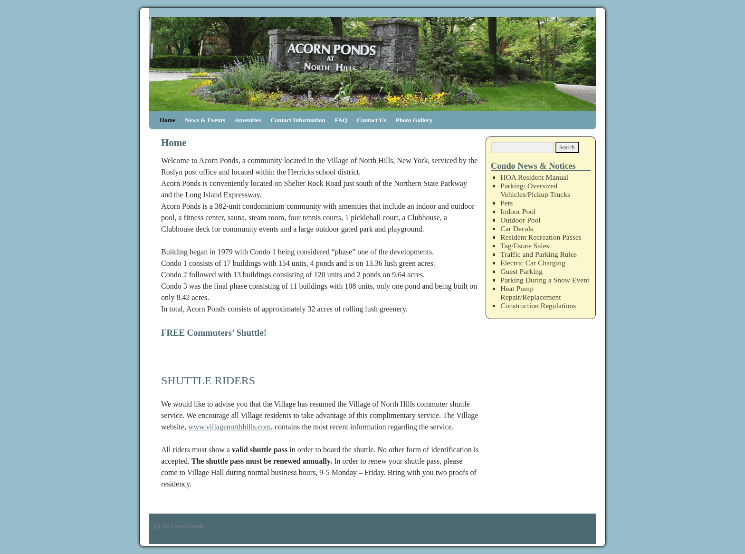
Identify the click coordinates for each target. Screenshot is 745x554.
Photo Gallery (414, 120)
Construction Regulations (538, 305)
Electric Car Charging (532, 263)
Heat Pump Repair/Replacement (530, 292)
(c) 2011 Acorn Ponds (179, 526)
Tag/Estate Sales (524, 246)
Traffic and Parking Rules (538, 254)
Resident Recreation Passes (541, 237)
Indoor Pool (517, 211)
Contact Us (371, 120)
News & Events (205, 120)
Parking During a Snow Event (544, 280)
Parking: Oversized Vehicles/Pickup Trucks (535, 190)
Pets (506, 203)
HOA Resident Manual (534, 177)
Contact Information (297, 120)
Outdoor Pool (520, 220)
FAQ (341, 120)
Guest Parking (521, 271)
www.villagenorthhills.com (229, 427)
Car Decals (516, 228)
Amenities (248, 120)
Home (167, 120)
